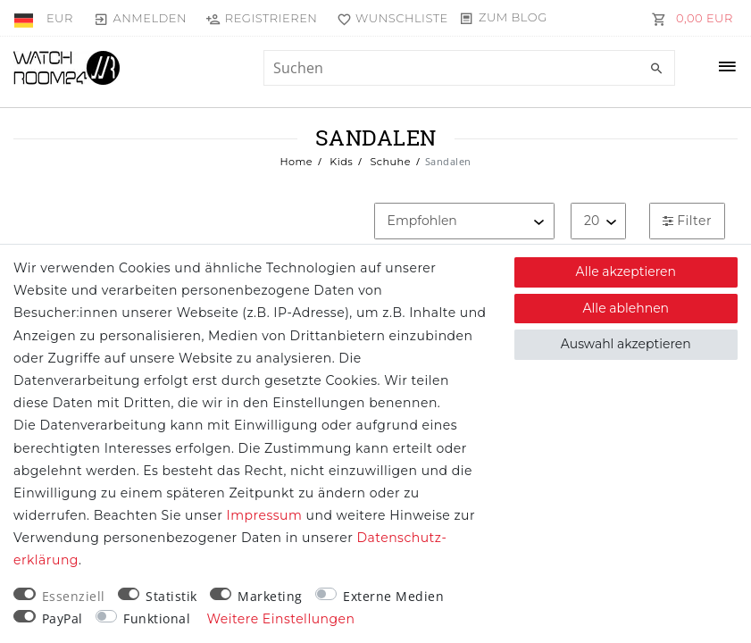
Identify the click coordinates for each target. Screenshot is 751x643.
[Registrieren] (261, 18)
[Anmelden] (141, 18)
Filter (687, 221)
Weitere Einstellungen (281, 619)
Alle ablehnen (626, 308)
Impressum (264, 515)
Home (296, 161)
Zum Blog (513, 17)
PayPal (62, 618)
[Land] (25, 18)
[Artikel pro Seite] (598, 221)
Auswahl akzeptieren (626, 344)
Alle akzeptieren (626, 271)
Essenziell (73, 596)
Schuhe (389, 161)
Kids (340, 161)
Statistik (171, 596)
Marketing (270, 596)
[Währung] (60, 18)
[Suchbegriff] (469, 68)
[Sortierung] (464, 221)
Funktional (156, 618)
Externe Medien (393, 596)
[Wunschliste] (388, 18)
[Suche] (657, 69)
